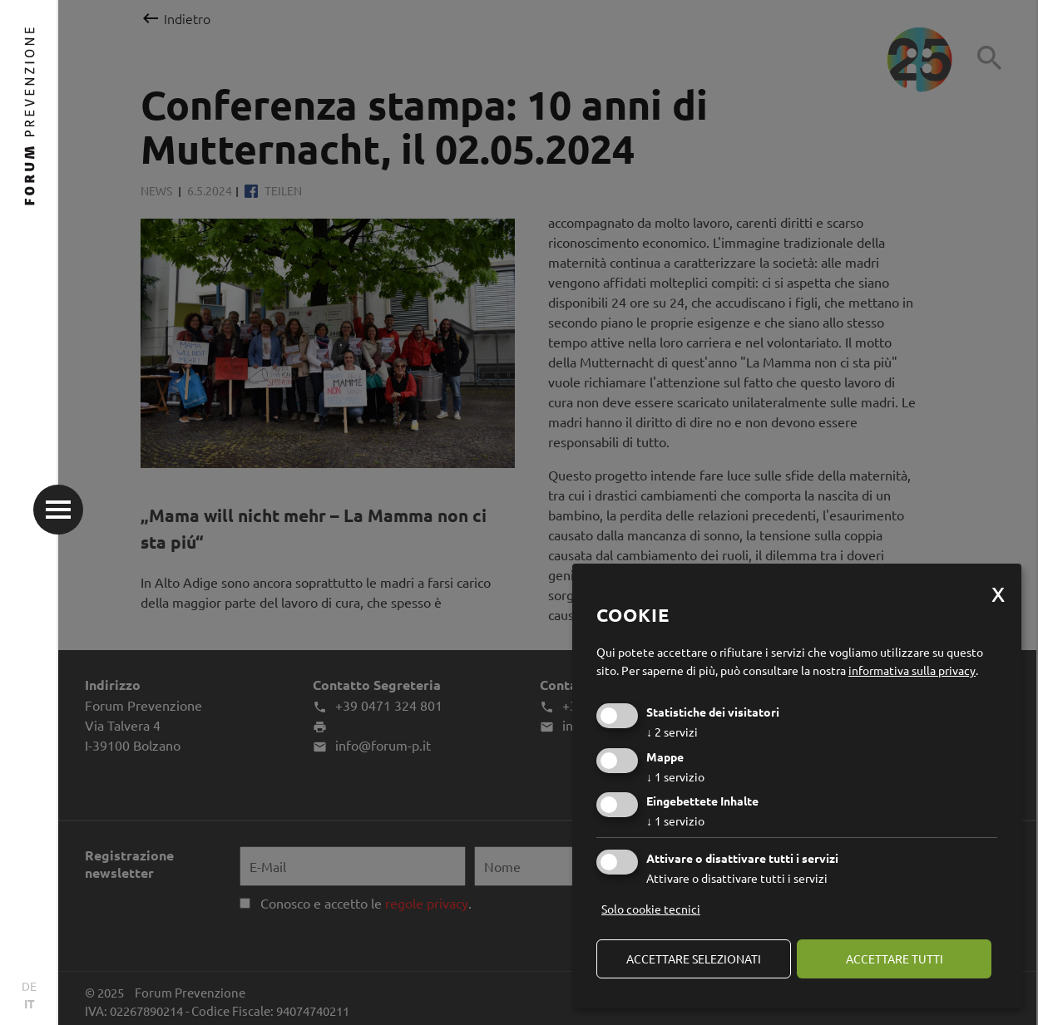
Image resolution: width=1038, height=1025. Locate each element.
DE (29, 985)
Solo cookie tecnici (650, 908)
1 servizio (675, 776)
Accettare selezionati (693, 958)
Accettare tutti (894, 958)
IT (29, 1003)
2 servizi (672, 731)
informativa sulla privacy (912, 670)
